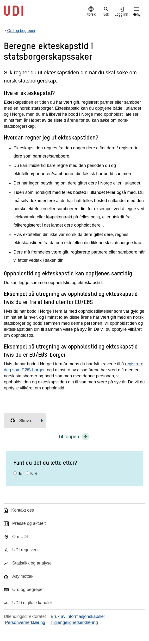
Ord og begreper (28, 589)
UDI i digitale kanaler (32, 602)
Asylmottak (22, 576)
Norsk (91, 11)
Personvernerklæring (25, 622)
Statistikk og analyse (32, 563)
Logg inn (121, 11)
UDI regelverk (25, 549)
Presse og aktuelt (29, 523)
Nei (33, 473)
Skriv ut (22, 421)
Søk (106, 11)
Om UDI (20, 536)
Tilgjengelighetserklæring (74, 622)
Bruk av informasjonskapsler (78, 616)
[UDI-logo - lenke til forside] (13, 13)
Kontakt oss (22, 510)
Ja (20, 473)
